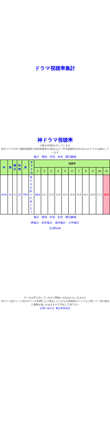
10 (10, 194)
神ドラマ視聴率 (55, 140)
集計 (36, 156)
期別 (44, 156)
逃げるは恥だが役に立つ (31, 194)
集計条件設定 (63, 308)
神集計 (35, 222)
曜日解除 (70, 156)
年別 (52, 156)
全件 (60, 156)
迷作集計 (60, 222)
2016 (4, 194)
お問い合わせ (47, 308)
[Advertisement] (32, 32)
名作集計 (47, 222)
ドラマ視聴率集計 (55, 68)
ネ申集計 (73, 222)
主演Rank (55, 228)
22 (19, 194)
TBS (25, 194)
